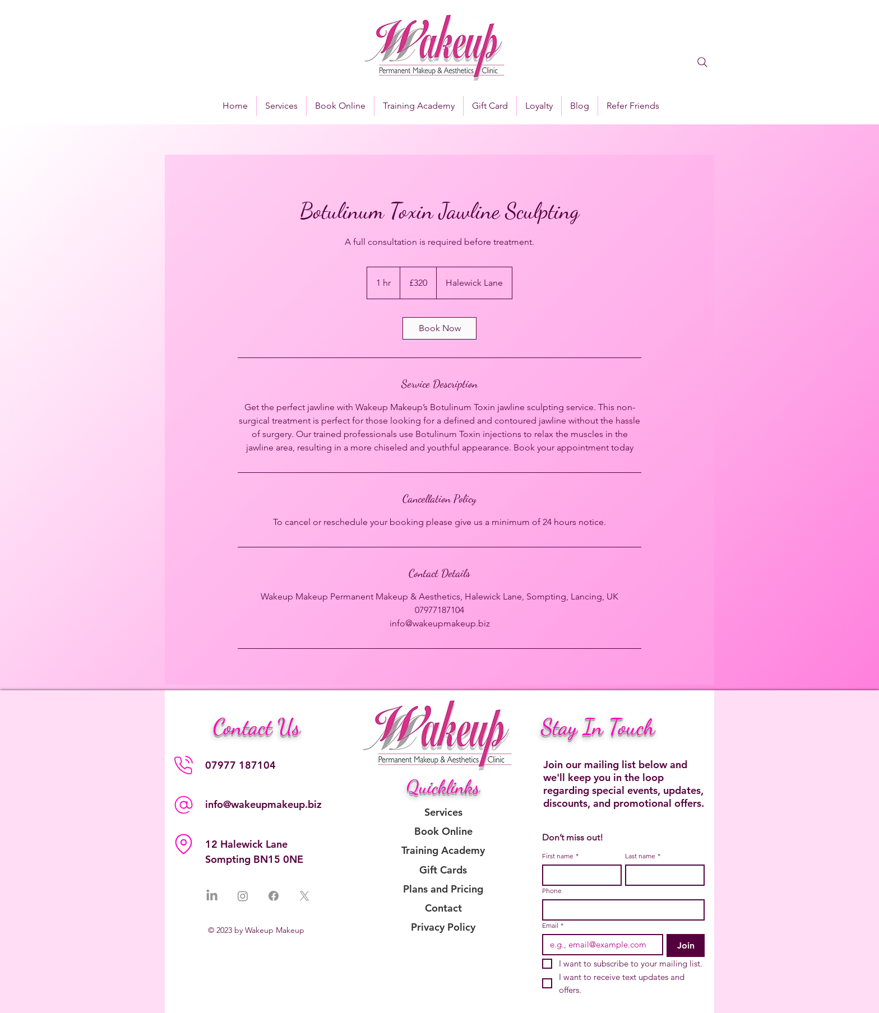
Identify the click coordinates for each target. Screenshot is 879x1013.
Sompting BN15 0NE (254, 859)
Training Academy (443, 850)
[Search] (702, 62)
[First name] (578, 875)
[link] (439, 328)
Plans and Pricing (443, 888)
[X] (304, 896)
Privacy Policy (443, 927)
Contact (443, 908)
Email (552, 925)
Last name (642, 856)
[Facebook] (273, 896)
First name (560, 856)
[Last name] (661, 875)
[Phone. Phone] (620, 909)
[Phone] (183, 765)
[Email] (599, 944)
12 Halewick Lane (246, 844)
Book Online (443, 831)
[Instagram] (242, 896)
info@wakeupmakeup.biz (263, 804)
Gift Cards (443, 869)
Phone (552, 890)
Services (443, 812)
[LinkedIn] (212, 896)
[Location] (183, 844)
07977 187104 (240, 765)
